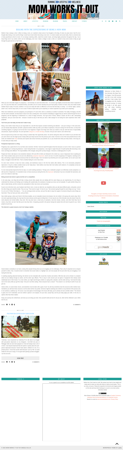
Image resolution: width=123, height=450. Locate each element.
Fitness (84, 21)
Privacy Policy (114, 399)
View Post (20, 358)
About (25, 21)
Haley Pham (102, 232)
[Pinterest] (109, 21)
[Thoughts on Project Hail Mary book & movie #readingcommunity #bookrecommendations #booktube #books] (103, 183)
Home (17, 21)
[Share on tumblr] (15, 305)
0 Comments (77, 304)
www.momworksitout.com (103, 399)
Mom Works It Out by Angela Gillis (18, 447)
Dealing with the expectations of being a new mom (41, 29)
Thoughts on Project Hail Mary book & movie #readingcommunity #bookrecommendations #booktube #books (103, 196)
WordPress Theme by (112, 447)
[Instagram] (106, 21)
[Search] (120, 21)
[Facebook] (116, 21)
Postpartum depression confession (20, 313)
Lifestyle (35, 21)
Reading (55, 21)
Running (45, 21)
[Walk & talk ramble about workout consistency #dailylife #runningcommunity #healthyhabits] (103, 158)
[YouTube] (113, 21)
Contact (74, 21)
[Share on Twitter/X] (9, 305)
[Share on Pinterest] (12, 305)
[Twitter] (102, 21)
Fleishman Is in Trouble (101, 237)
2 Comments (35, 362)
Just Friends (101, 230)
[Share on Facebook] (7, 305)
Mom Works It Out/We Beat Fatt (92, 395)
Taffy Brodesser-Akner (102, 239)
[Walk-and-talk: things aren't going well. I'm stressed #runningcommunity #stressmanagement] (103, 133)
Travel (65, 21)
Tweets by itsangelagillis (103, 221)
